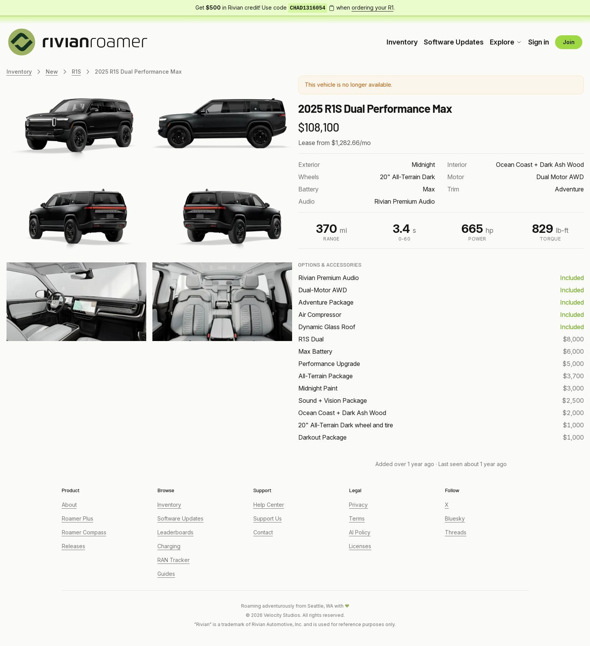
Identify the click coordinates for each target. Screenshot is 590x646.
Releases (73, 546)
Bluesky (455, 518)
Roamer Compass (84, 532)
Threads (455, 532)
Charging (168, 546)
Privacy (358, 504)
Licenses (360, 546)
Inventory (402, 42)
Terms (357, 518)
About (69, 504)
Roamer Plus (77, 518)
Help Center (268, 504)
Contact (263, 532)
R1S (76, 71)
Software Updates (454, 42)
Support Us (267, 518)
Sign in (538, 42)
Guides (166, 573)
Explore (506, 42)
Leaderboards (175, 532)
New (52, 71)
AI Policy (359, 532)
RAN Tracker (173, 560)
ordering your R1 (372, 7)
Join (569, 42)
